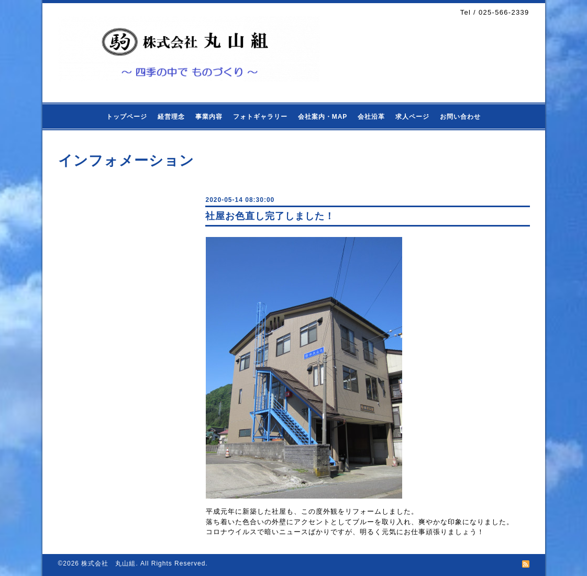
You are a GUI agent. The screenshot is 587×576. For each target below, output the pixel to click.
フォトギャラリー (260, 116)
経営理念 (171, 116)
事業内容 (209, 116)
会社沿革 (371, 116)
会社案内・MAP (323, 116)
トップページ (126, 116)
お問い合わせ (460, 116)
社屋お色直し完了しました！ (270, 216)
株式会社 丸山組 (108, 563)
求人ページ (412, 116)
